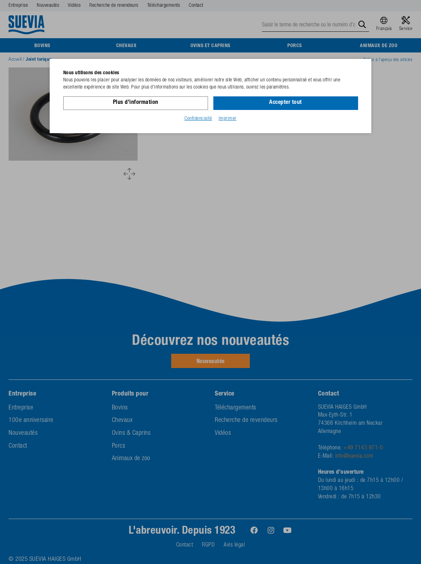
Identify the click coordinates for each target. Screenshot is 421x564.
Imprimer (228, 118)
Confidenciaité (198, 118)
